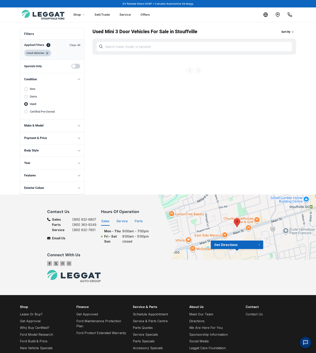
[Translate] (265, 14)
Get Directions (226, 245)
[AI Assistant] (305, 342)
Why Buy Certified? (34, 328)
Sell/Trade (102, 14)
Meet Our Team (201, 314)
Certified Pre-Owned (42, 111)
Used (33, 104)
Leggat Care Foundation (207, 348)
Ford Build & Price (33, 341)
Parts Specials (144, 341)
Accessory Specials (148, 348)
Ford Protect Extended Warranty (101, 333)
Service (125, 14)
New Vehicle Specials (36, 348)
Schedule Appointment (150, 314)
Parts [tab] (139, 221)
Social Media (199, 341)
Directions (197, 321)
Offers (145, 14)
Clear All (75, 45)
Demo (33, 96)
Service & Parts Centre (150, 321)
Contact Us (254, 314)
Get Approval (30, 321)
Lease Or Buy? (31, 314)
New (32, 89)
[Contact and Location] (277, 14)
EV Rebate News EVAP (158, 3)
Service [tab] (122, 221)
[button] (52, 79)
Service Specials (145, 334)
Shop (79, 14)
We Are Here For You (206, 328)
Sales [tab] (105, 221)
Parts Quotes (143, 328)
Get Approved (87, 314)
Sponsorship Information (208, 334)
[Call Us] (289, 14)
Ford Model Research (36, 334)
